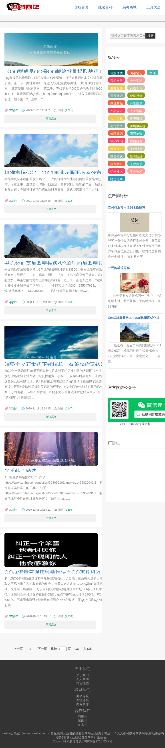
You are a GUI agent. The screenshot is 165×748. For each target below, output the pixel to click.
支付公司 (116, 126)
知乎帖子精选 (20, 471)
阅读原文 (51, 118)
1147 (69, 408)
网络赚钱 (136, 141)
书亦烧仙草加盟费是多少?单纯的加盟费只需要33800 (66, 263)
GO (76, 649)
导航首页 (81, 7)
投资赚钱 (136, 118)
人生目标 (116, 118)
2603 (69, 616)
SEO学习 (116, 141)
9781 (69, 110)
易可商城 (129, 7)
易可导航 (75, 741)
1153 (69, 302)
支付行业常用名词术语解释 (126, 207)
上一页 (18, 649)
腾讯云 (82, 721)
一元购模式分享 (119, 268)
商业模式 (116, 156)
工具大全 (153, 7)
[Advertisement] (135, 475)
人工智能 (136, 111)
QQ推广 (13, 110)
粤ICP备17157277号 (98, 741)
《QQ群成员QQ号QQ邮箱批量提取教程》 (54, 72)
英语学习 (136, 88)
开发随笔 (136, 103)
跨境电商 (116, 179)
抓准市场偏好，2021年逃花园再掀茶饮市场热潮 (61, 173)
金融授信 (136, 96)
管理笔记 (116, 134)
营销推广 (116, 149)
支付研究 (136, 149)
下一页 (42, 649)
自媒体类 (116, 73)
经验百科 (105, 7)
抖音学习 (116, 164)
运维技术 (116, 171)
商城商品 (116, 103)
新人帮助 (82, 679)
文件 (152, 73)
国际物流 (136, 134)
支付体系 (136, 164)
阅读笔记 (136, 73)
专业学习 (136, 80)
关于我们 (82, 675)
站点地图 (82, 683)
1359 (69, 509)
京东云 (82, 725)
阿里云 (82, 717)
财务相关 (116, 88)
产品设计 (116, 111)
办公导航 (82, 696)
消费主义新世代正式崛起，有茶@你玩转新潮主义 (63, 365)
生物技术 (136, 171)
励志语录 (136, 156)
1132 (69, 200)
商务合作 (82, 704)
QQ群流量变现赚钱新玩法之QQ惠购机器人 (55, 572)
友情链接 (82, 700)
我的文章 (116, 80)
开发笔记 (116, 96)
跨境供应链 (137, 126)
